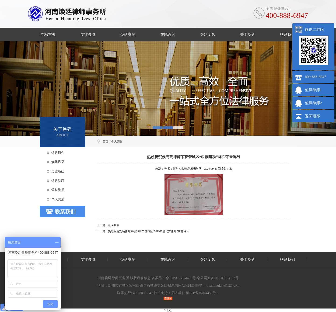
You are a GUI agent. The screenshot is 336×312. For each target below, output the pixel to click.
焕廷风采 (57, 162)
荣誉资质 (57, 190)
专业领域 (87, 34)
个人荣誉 (116, 141)
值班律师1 (313, 90)
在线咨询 (167, 34)
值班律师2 (313, 103)
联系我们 (287, 34)
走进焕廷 (57, 171)
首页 (105, 141)
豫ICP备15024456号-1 (202, 293)
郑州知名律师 (181, 168)
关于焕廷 (247, 34)
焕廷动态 (57, 180)
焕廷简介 (57, 152)
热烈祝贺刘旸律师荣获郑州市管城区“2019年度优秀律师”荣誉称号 (148, 231)
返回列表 (113, 225)
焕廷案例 (127, 34)
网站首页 (48, 34)
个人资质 (57, 199)
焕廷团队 (207, 34)
